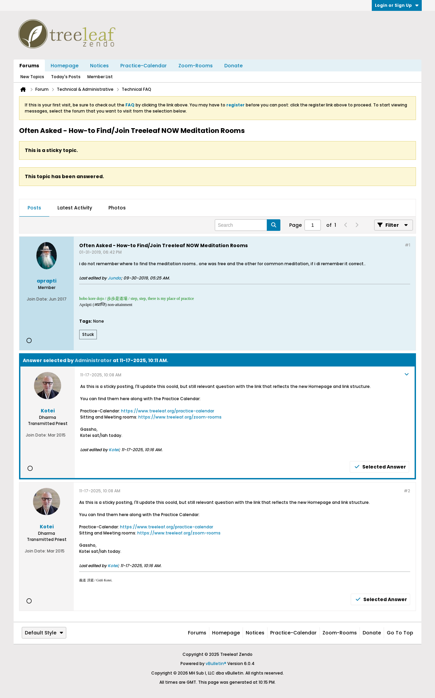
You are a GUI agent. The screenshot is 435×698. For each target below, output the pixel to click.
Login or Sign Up (397, 5)
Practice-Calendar (143, 65)
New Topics (32, 77)
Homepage (65, 65)
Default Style (44, 632)
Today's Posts (66, 77)
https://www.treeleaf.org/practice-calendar (167, 411)
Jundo (114, 278)
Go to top (400, 632)
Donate (233, 65)
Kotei (114, 450)
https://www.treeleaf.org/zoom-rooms (180, 417)
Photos (117, 207)
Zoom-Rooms (195, 65)
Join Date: (37, 299)
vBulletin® (216, 663)
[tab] (34, 208)
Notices (99, 65)
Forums (29, 65)
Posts (34, 207)
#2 (407, 491)
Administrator (93, 360)
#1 (407, 245)
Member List (100, 77)
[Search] (247, 225)
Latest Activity (74, 207)
